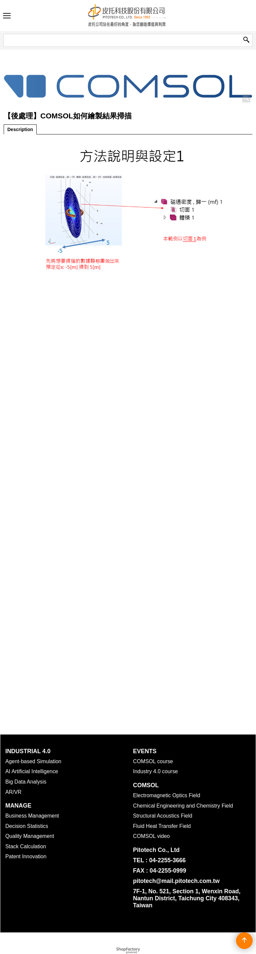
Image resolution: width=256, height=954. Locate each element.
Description (20, 129)
